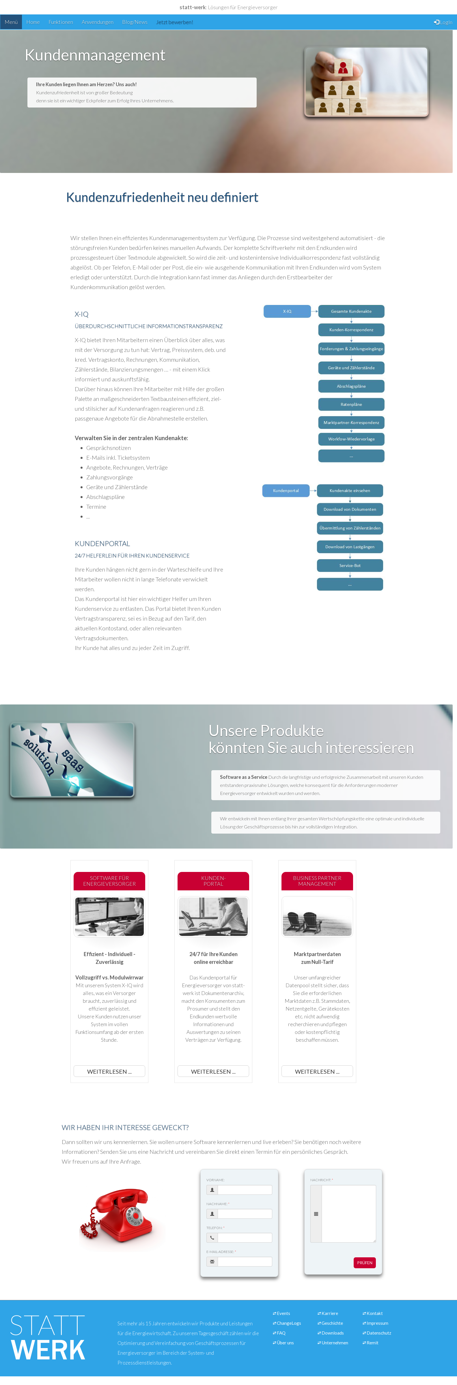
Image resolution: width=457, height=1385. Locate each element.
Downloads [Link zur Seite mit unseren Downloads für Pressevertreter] (333, 1332)
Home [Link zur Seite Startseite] (33, 22)
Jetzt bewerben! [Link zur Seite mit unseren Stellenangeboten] (174, 22)
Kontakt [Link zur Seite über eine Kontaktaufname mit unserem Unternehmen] (375, 1313)
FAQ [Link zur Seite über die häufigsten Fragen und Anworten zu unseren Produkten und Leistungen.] (281, 1332)
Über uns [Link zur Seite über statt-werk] (285, 1342)
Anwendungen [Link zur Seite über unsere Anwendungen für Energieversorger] (97, 22)
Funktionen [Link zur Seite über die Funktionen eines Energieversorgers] (61, 22)
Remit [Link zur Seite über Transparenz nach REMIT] (372, 1342)
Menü (11, 22)
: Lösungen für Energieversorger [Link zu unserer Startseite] (229, 7)
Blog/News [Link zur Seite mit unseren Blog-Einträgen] (135, 22)
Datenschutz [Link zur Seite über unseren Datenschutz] (379, 1332)
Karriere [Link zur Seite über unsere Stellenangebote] (330, 1313)
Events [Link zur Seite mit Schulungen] (283, 1313)
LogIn (443, 22)
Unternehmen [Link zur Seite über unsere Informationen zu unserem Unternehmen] (335, 1342)
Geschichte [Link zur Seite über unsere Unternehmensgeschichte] (332, 1323)
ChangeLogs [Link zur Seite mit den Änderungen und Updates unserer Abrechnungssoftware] (289, 1323)
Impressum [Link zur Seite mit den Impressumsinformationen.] (377, 1323)
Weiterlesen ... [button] (109, 1071)
